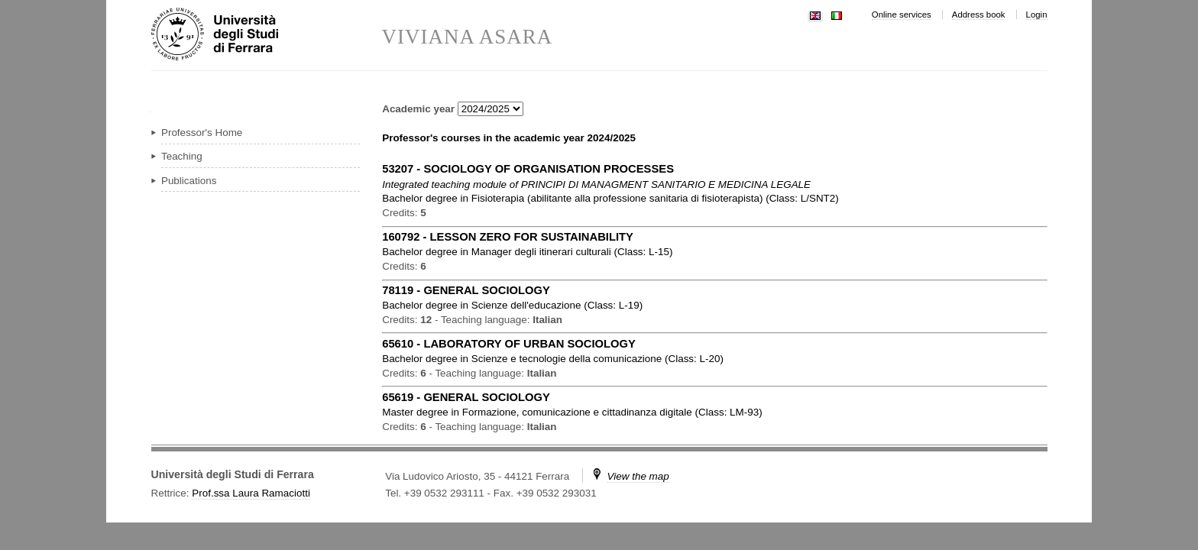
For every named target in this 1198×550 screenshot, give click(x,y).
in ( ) (610, 198)
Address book (978, 14)
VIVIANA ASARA (467, 37)
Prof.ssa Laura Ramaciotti (251, 493)
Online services (901, 14)
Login (1036, 14)
